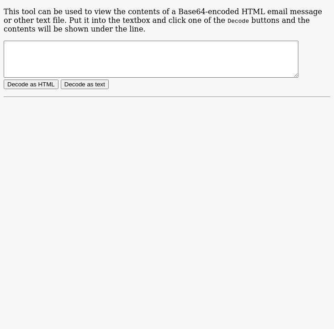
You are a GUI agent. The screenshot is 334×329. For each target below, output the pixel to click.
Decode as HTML (31, 91)
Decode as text (84, 91)
